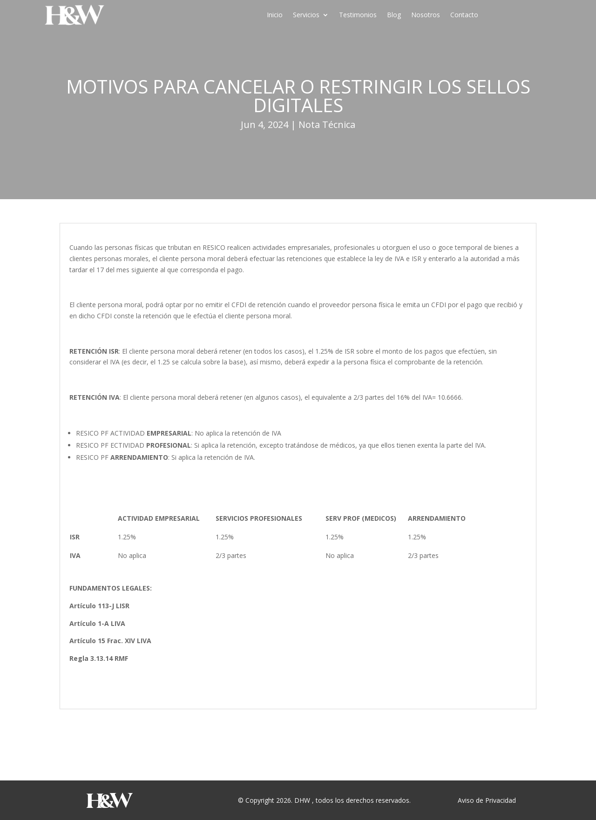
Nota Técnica (326, 124)
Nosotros (425, 15)
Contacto (464, 15)
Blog (394, 15)
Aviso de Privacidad (487, 800)
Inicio (275, 15)
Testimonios (358, 15)
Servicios (306, 15)
